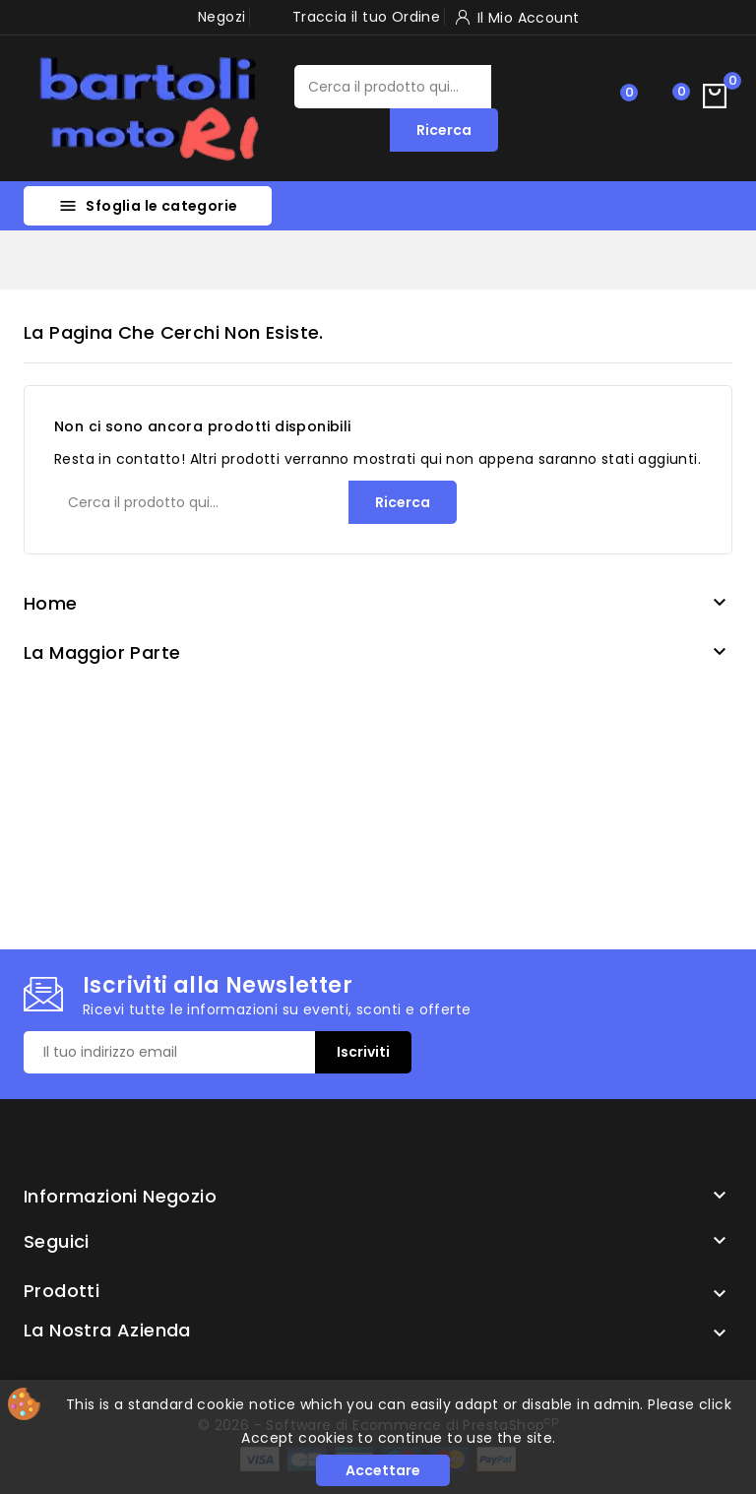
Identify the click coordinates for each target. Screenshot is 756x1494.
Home (51, 603)
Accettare (383, 1470)
